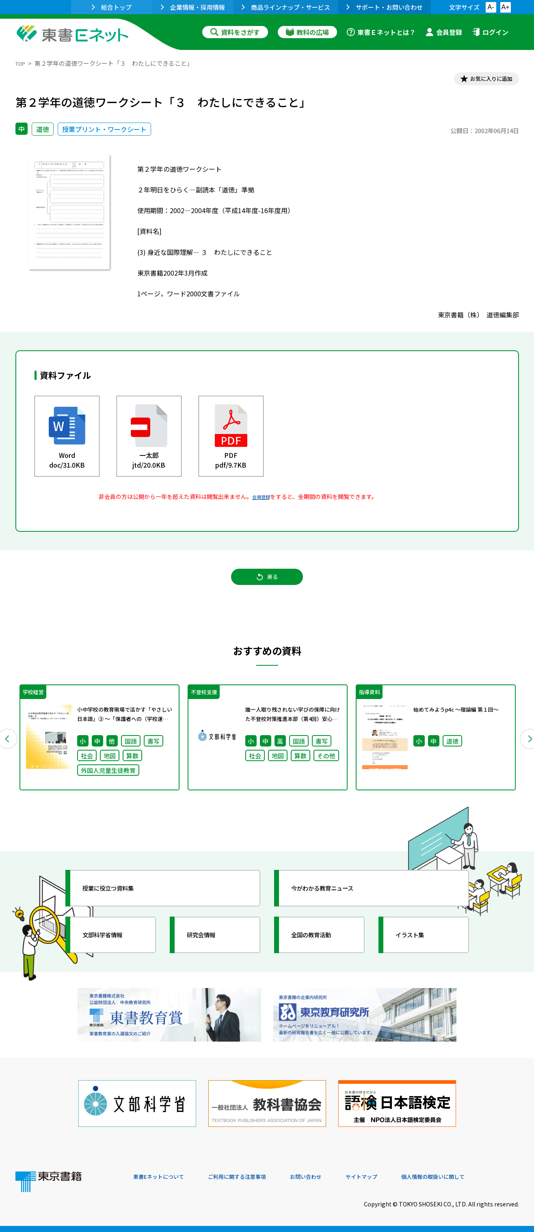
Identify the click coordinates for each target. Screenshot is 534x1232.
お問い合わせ (334, 1177)
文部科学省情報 (112, 951)
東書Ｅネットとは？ (381, 32)
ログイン (490, 32)
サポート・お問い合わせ (384, 7)
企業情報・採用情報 (193, 7)
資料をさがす (235, 32)
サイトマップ (397, 1177)
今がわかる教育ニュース (335, 905)
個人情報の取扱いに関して (480, 1177)
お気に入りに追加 (484, 80)
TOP (21, 63)
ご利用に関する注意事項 (255, 1177)
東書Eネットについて (164, 1177)
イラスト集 (418, 951)
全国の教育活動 (320, 951)
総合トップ (112, 7)
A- (491, 7)
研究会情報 (209, 951)
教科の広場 (307, 32)
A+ (505, 7)
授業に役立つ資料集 (119, 905)
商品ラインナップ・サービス (286, 7)
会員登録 (444, 32)
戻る (267, 586)
